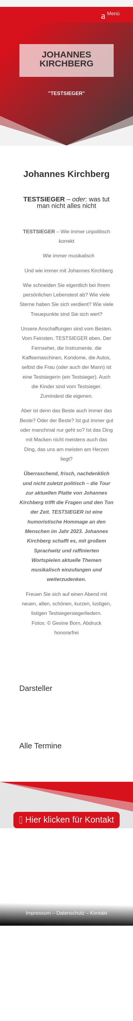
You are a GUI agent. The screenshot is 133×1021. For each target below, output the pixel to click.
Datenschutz (70, 913)
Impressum (38, 913)
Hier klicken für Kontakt (69, 819)
